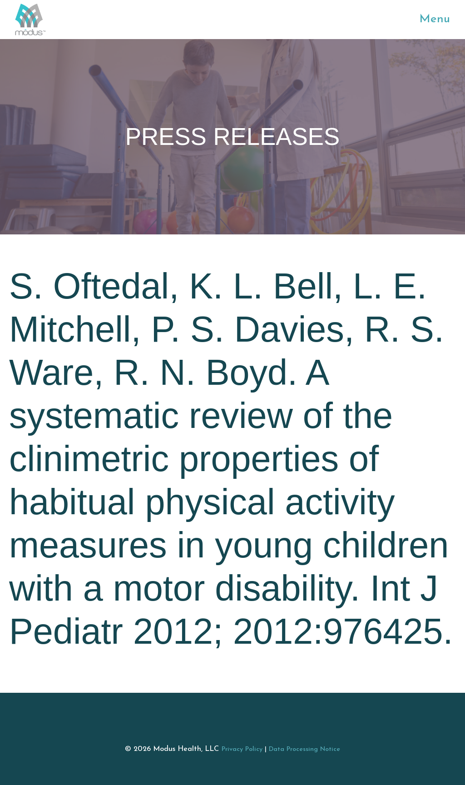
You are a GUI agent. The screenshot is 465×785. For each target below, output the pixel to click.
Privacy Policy (242, 749)
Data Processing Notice (304, 749)
